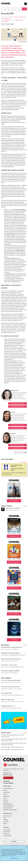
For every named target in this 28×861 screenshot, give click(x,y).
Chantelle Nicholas (17, 17)
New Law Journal (7, 815)
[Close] (26, 847)
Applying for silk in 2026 (7, 699)
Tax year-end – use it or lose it (9, 664)
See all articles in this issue (17, 406)
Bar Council (5, 802)
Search (24, 9)
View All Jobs (24, 462)
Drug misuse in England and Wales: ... (11, 670)
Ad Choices (20, 854)
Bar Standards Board (7, 807)
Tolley (4, 817)
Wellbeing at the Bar (7, 804)
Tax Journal (5, 821)
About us (5, 798)
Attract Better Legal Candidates (10, 809)
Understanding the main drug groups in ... (12, 647)
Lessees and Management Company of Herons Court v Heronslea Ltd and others (14, 739)
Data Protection (6, 831)
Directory (5, 790)
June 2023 (6, 20)
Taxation (5, 823)
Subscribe (14, 841)
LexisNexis (5, 819)
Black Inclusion (19, 20)
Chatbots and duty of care (8, 706)
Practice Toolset (5, 21)
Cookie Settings (6, 829)
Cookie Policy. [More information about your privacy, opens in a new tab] (12, 855)
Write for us (5, 800)
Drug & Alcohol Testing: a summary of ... (11, 659)
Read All (25, 506)
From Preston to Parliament (13, 508)
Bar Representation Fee (8, 805)
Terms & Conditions (7, 835)
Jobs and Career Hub (8, 788)
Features (5, 794)
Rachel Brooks (8, 18)
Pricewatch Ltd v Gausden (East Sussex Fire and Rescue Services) (12, 735)
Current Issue (6, 792)
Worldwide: (14, 782)
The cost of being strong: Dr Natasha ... (11, 680)
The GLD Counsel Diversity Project (10, 686)
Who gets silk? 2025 (6, 693)
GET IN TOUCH (8, 777)
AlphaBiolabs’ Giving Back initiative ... (11, 653)
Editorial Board (6, 796)
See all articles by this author (17, 403)
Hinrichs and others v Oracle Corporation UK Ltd (12, 747)
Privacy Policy (6, 833)
